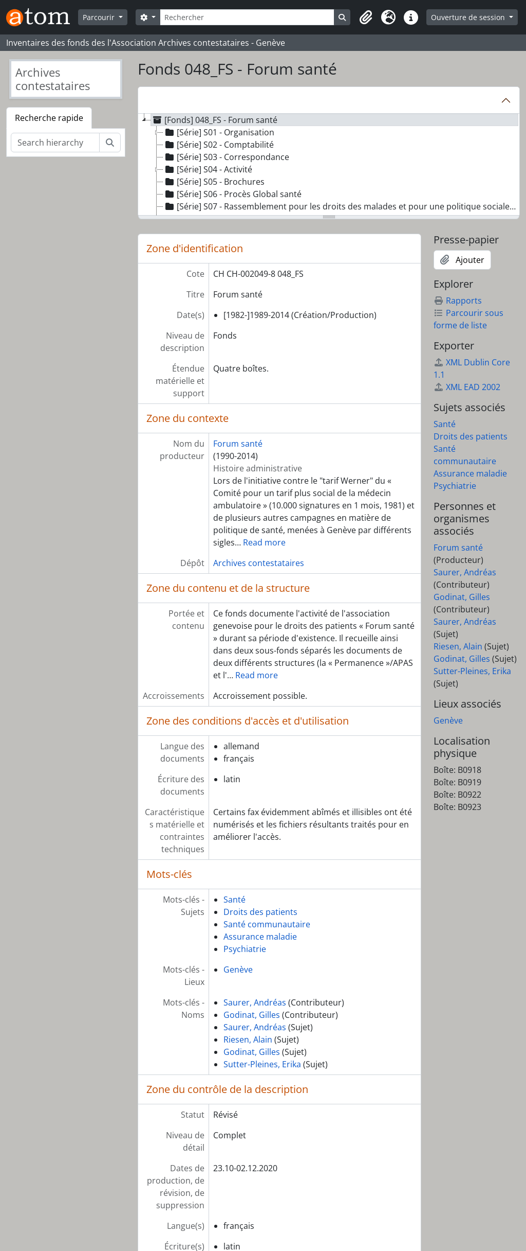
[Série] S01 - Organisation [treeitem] (218, 132)
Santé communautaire (266, 924)
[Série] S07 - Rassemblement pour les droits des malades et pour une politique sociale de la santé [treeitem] (341, 206)
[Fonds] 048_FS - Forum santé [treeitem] (214, 120)
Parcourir (100, 17)
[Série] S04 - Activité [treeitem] (207, 169)
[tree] (328, 165)
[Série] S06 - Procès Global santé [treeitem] (232, 194)
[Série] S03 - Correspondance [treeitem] (226, 157)
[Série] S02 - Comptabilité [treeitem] (218, 144)
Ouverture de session (469, 17)
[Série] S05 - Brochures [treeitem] (214, 181)
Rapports (458, 300)
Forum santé (237, 443)
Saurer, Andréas (254, 1002)
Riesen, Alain (247, 1039)
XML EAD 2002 (467, 387)
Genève (238, 969)
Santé (234, 899)
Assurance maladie (260, 936)
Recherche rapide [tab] (49, 118)
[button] (365, 17)
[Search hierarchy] (55, 142)
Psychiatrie (244, 949)
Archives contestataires (258, 563)
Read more (264, 542)
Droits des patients (260, 912)
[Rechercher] (247, 17)
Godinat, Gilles (251, 1014)
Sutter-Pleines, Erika (262, 1064)
